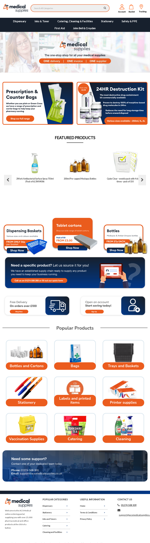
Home (82, 506)
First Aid (59, 28)
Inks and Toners (49, 519)
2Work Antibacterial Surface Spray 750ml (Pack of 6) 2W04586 (35, 180)
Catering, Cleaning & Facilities (75, 21)
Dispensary (19, 21)
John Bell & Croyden (84, 28)
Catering (46, 526)
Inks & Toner (42, 21)
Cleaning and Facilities (52, 532)
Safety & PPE (129, 21)
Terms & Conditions (88, 512)
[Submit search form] (105, 8)
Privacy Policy (86, 519)
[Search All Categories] (70, 8)
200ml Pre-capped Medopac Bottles (80, 178)
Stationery (107, 21)
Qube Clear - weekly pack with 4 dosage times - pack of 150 (125, 180)
